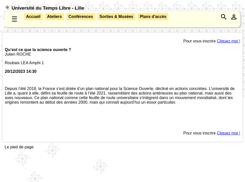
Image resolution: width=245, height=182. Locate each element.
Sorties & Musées (116, 16)
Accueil (33, 16)
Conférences (81, 16)
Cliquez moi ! (228, 41)
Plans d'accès (153, 16)
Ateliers (54, 16)
